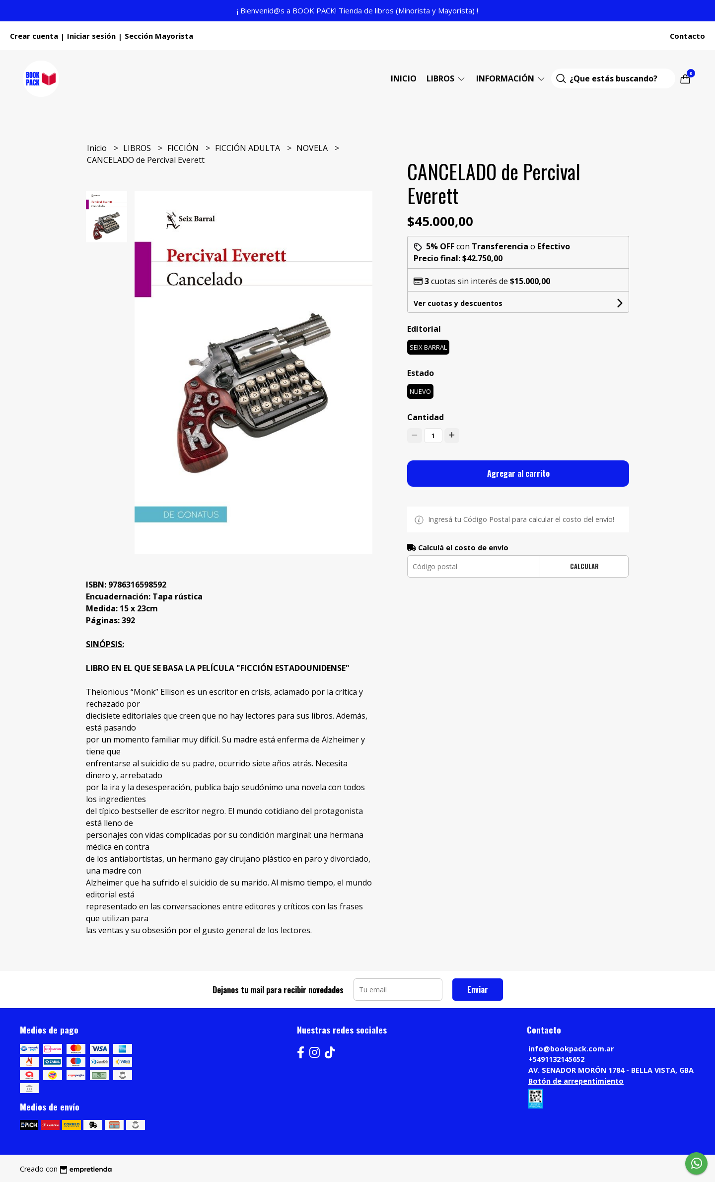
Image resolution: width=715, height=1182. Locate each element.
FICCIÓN (184, 148)
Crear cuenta (34, 36)
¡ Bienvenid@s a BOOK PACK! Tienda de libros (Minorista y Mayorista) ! (357, 10)
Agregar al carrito (518, 473)
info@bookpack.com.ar (571, 1048)
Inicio (404, 78)
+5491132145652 (556, 1059)
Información (511, 78)
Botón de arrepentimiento (576, 1081)
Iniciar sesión (91, 36)
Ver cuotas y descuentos (458, 303)
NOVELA (313, 148)
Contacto (687, 36)
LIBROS (446, 78)
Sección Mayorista (159, 36)
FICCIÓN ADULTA (248, 148)
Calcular (584, 566)
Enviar (477, 989)
